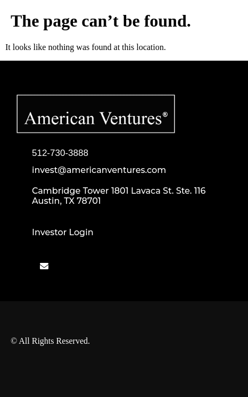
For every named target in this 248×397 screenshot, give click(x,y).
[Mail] (44, 266)
